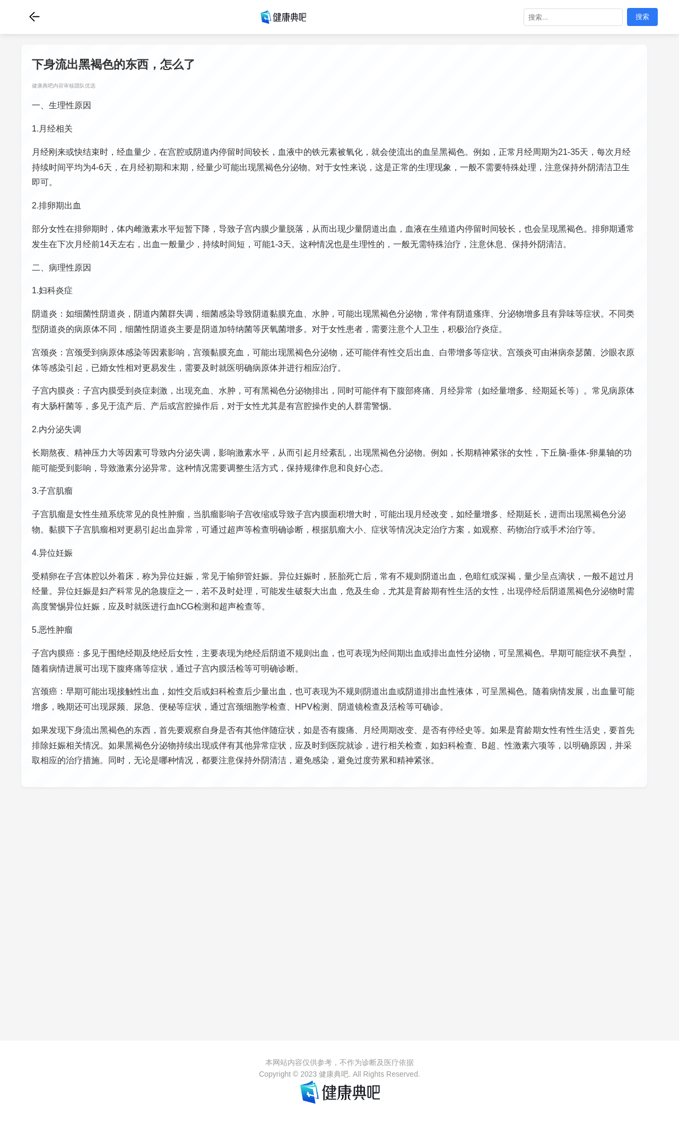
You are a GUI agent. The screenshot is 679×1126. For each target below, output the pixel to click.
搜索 (642, 17)
